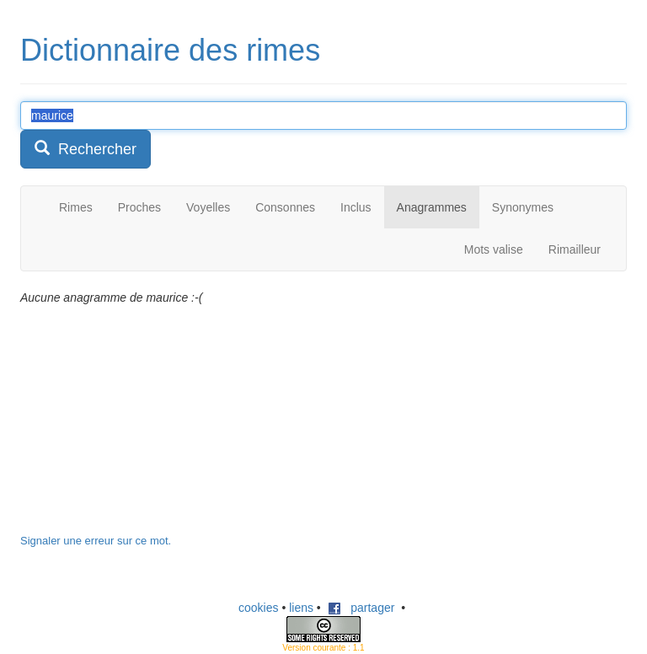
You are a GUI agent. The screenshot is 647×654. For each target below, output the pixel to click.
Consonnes (285, 207)
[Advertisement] (146, 428)
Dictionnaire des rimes (170, 50)
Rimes (76, 207)
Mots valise (493, 249)
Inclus (356, 207)
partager (361, 607)
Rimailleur (574, 249)
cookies (258, 607)
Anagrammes (432, 207)
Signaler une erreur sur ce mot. (95, 540)
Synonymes (522, 207)
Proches (139, 207)
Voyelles (208, 207)
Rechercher (85, 149)
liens (301, 607)
